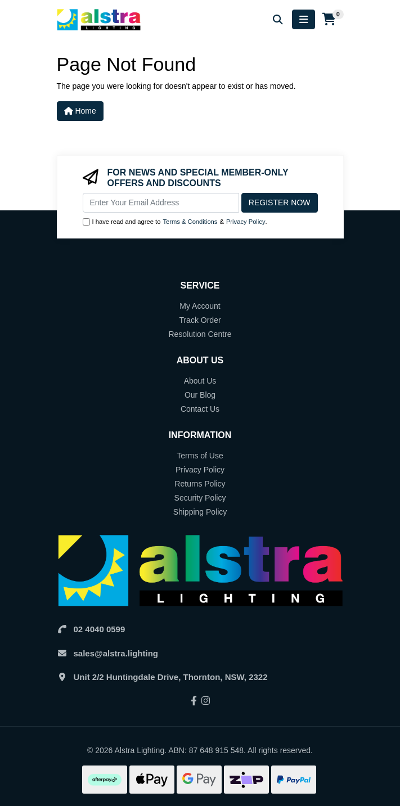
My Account (199, 305)
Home (80, 110)
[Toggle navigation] (303, 19)
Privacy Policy (246, 221)
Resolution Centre (199, 334)
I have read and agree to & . (175, 222)
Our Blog (200, 394)
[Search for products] (278, 19)
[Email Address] (161, 203)
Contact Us (200, 408)
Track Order (200, 320)
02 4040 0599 (99, 629)
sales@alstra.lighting (116, 653)
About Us (200, 380)
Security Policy (200, 497)
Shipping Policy (200, 511)
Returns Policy (199, 483)
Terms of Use (200, 455)
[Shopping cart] (329, 20)
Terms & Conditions (190, 221)
